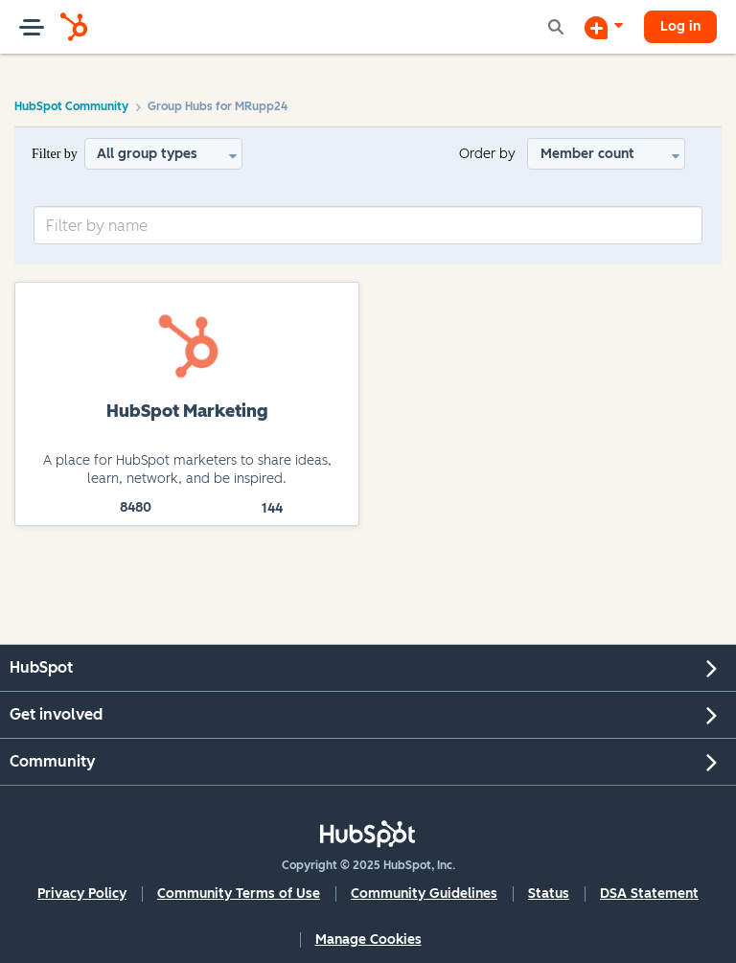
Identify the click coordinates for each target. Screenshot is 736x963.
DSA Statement (649, 893)
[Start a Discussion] (603, 26)
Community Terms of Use (238, 893)
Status (548, 893)
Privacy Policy (81, 893)
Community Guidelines (424, 893)
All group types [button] (147, 154)
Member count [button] (587, 154)
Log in (680, 26)
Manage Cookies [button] (368, 939)
